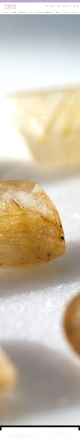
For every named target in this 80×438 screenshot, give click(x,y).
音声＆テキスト (23, 12)
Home (46, 6)
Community (65, 6)
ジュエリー (6, 12)
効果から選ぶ (48, 12)
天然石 (14, 12)
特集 (57, 12)
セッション (74, 12)
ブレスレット (31, 12)
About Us (52, 6)
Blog (58, 6)
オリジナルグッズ (40, 12)
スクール (66, 12)
